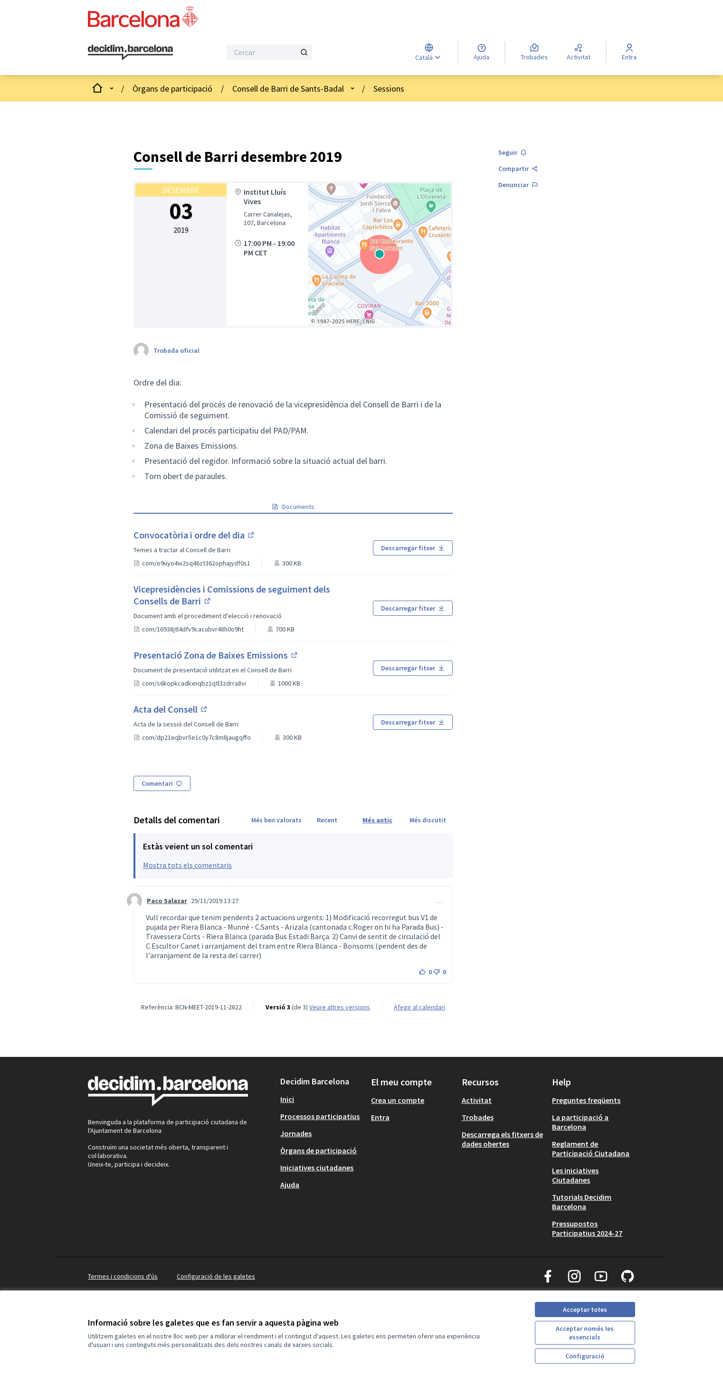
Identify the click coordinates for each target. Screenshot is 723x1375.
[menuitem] (321, 1099)
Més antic (377, 820)
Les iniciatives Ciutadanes (575, 1175)
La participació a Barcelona (580, 1121)
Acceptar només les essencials (585, 1332)
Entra (380, 1117)
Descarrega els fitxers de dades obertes (502, 1139)
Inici (287, 1099)
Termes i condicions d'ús (123, 1276)
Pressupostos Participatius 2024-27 (587, 1228)
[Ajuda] (481, 52)
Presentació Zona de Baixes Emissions (216, 655)
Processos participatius (320, 1116)
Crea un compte (397, 1100)
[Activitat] (578, 52)
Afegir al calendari (419, 1007)
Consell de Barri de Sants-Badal (288, 88)
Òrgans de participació (172, 88)
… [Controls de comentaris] (439, 900)
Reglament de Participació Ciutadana (590, 1148)
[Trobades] (534, 52)
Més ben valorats (276, 820)
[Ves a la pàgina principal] (130, 53)
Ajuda (289, 1184)
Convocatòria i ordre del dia (216, 535)
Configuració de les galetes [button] (216, 1276)
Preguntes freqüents (586, 1100)
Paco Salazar (167, 900)
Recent (327, 820)
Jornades (296, 1133)
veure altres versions (339, 1007)
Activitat (477, 1100)
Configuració (584, 1356)
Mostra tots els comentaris (187, 865)
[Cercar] (269, 52)
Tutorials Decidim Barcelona (581, 1201)
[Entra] (629, 52)
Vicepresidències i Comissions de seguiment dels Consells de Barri (231, 595)
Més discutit (427, 820)
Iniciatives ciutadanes (316, 1167)
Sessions (388, 88)
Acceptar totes (585, 1309)
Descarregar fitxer (413, 548)
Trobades (478, 1117)
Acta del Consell (192, 709)
